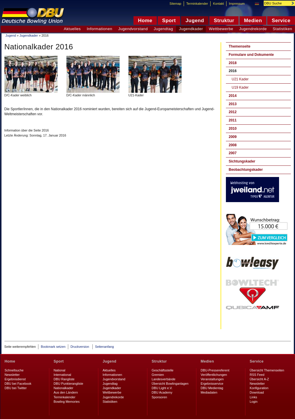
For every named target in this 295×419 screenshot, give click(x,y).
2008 (233, 145)
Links (253, 397)
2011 (233, 120)
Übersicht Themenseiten (267, 370)
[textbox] (276, 3)
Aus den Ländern (66, 392)
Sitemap (175, 3)
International (62, 374)
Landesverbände (163, 379)
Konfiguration (259, 388)
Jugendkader (28, 35)
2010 (233, 128)
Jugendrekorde (253, 29)
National (60, 370)
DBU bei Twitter (16, 388)
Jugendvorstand (133, 29)
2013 (233, 104)
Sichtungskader (242, 161)
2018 (233, 63)
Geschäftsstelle (163, 370)
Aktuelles (72, 29)
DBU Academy (162, 392)
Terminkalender (197, 3)
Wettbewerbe (221, 29)
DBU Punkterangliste (68, 383)
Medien (207, 361)
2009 (233, 137)
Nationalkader (64, 388)
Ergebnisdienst (15, 379)
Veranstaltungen (212, 379)
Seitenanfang (104, 346)
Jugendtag (163, 29)
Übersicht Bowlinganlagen (170, 383)
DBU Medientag (212, 388)
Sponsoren (159, 397)
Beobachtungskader (246, 170)
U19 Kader (240, 87)
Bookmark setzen (53, 346)
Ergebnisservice (212, 383)
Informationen (100, 29)
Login (253, 401)
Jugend (11, 35)
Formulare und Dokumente (251, 55)
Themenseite (239, 46)
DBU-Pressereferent (215, 370)
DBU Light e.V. (162, 388)
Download (257, 392)
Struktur (159, 361)
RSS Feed (257, 374)
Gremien (158, 374)
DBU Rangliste (64, 379)
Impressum (237, 3)
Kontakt (218, 3)
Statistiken (110, 401)
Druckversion (80, 346)
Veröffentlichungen (214, 374)
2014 (233, 96)
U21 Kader (240, 79)
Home (10, 361)
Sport (59, 361)
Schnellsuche (14, 370)
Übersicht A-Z (259, 379)
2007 (233, 153)
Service (257, 361)
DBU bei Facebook (18, 383)
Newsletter (12, 374)
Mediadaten (209, 392)
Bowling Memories (67, 401)
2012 (233, 112)
